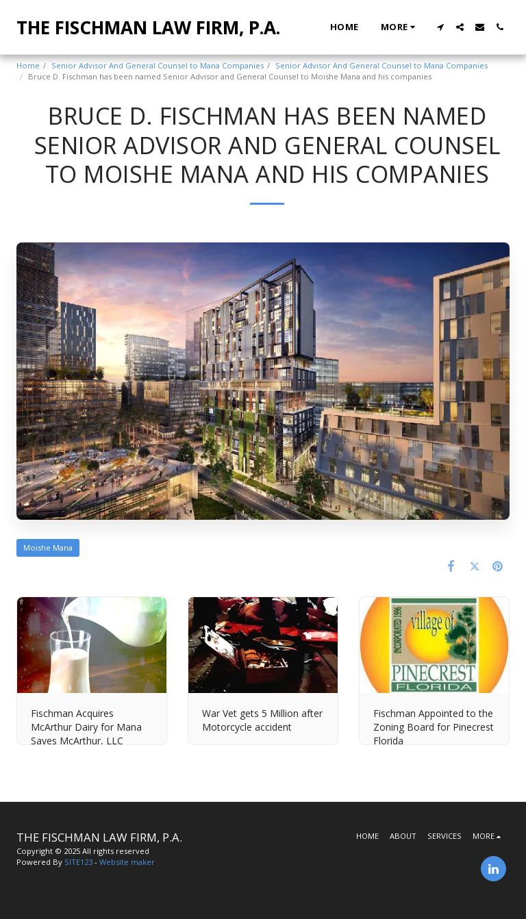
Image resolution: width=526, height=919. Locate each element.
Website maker (127, 862)
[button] (440, 27)
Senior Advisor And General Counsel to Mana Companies (157, 65)
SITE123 (78, 862)
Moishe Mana (48, 547)
